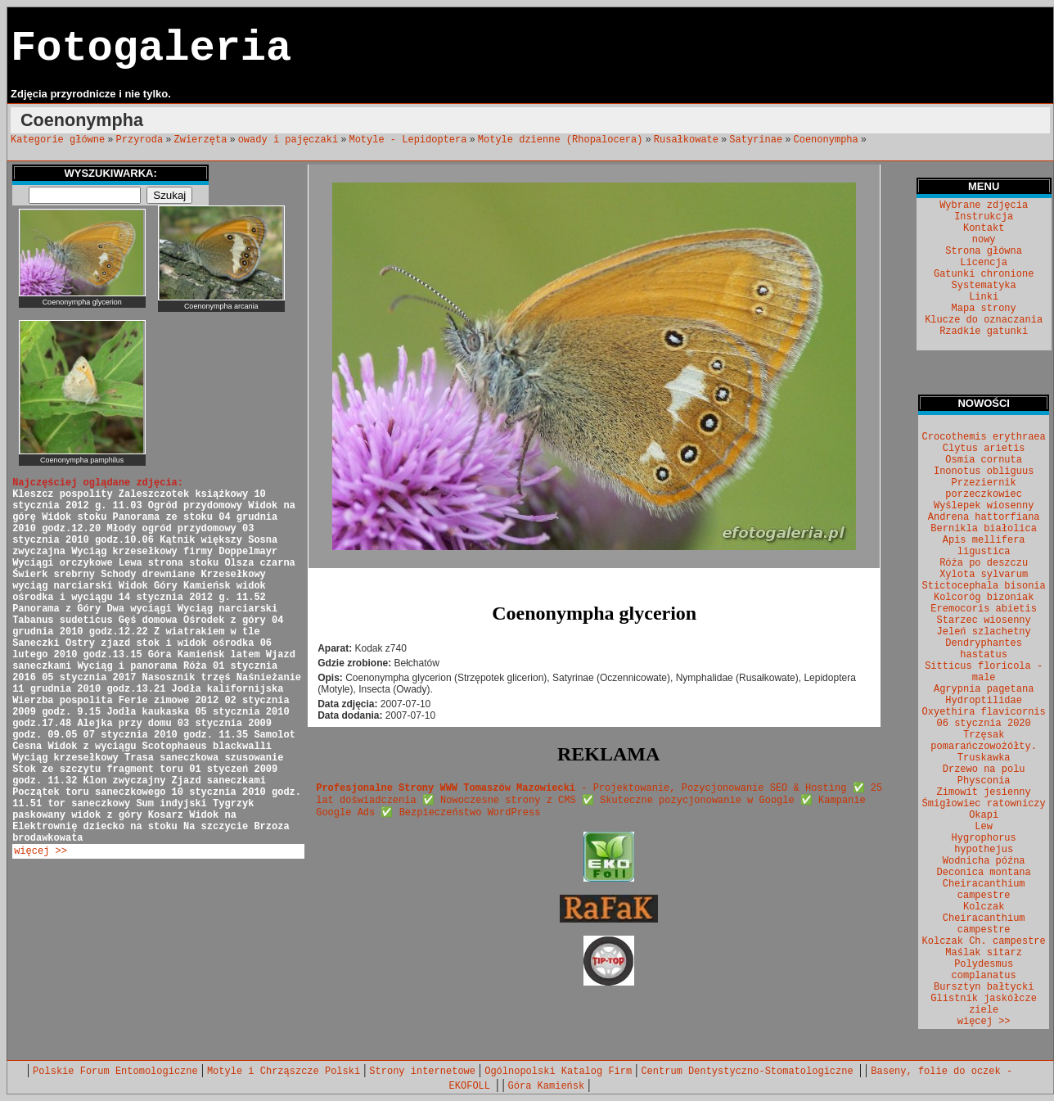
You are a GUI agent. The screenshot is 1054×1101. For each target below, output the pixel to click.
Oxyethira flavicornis (984, 712)
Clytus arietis (984, 448)
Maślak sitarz (983, 953)
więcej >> (40, 851)
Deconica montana (984, 872)
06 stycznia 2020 (984, 723)
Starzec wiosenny (984, 620)
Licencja (983, 262)
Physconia (984, 781)
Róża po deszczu (983, 563)
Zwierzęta (200, 140)
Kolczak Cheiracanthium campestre (984, 918)
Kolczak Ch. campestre (984, 941)
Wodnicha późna (984, 861)
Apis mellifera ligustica (984, 546)
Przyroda (140, 140)
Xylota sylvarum (983, 574)
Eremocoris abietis (983, 609)
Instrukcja (983, 217)
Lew (984, 827)
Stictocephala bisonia (984, 586)
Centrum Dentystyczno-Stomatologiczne (749, 1071)
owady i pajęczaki (288, 140)
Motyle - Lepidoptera (407, 140)
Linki (983, 297)
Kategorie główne (58, 140)
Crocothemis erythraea (984, 437)
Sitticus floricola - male (984, 672)
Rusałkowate (686, 140)
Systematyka (984, 285)
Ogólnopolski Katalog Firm (558, 1071)
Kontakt (983, 228)
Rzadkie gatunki (983, 331)
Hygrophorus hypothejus (984, 844)
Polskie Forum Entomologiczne (115, 1071)
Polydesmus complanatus (984, 970)
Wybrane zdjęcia (983, 205)
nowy (984, 240)
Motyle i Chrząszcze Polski (283, 1071)
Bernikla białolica (983, 529)
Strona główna (983, 251)
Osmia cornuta (983, 460)
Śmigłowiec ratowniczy (984, 804)
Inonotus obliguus (984, 471)
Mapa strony (984, 308)
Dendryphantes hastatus (983, 649)
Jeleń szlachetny (984, 632)
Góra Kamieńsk (546, 1086)
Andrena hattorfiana (984, 517)
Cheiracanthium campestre (984, 889)
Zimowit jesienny (984, 792)
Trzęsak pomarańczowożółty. (983, 740)
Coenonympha (826, 140)
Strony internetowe (422, 1071)
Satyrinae (755, 140)
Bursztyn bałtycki (984, 987)
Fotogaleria (151, 49)
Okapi (983, 815)
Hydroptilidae (983, 700)
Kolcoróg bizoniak (984, 597)
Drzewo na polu (984, 769)
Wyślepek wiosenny (984, 506)
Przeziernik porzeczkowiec (983, 488)
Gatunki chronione (984, 274)
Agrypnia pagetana (984, 689)
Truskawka (984, 758)
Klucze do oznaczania (984, 320)
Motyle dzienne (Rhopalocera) (560, 140)
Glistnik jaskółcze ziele (983, 1004)
